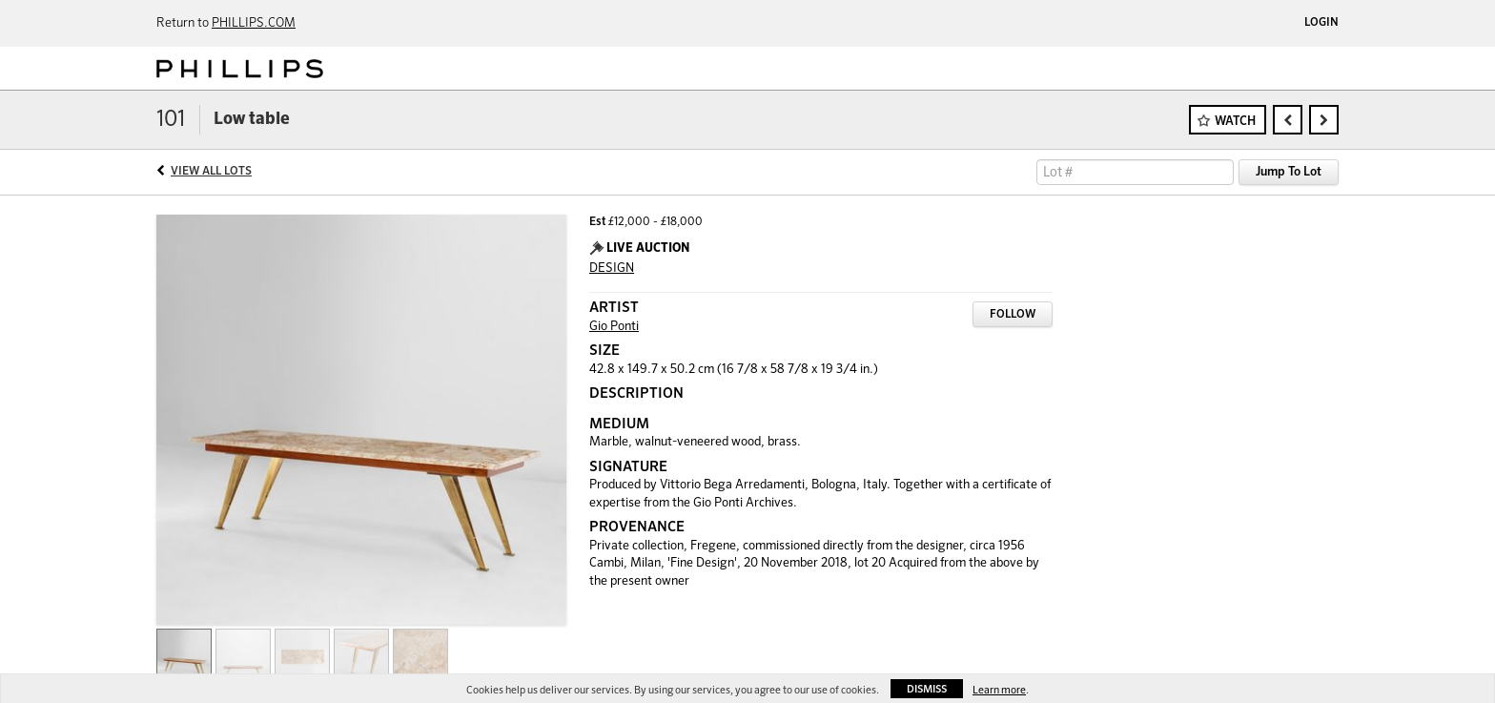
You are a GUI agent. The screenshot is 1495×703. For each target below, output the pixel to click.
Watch (1235, 121)
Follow (1012, 314)
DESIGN (611, 268)
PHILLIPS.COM (254, 23)
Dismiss (927, 689)
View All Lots (211, 171)
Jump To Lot (1288, 172)
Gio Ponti (614, 326)
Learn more (999, 690)
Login (1321, 23)
